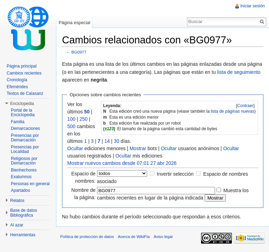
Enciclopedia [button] (22, 103)
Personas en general (30, 183)
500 (71, 126)
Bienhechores (23, 170)
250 (84, 119)
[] (245, 105)
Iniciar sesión (252, 6)
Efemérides (17, 86)
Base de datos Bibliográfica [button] (23, 213)
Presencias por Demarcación (25, 138)
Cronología (17, 79)
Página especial (74, 22)
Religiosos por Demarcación (24, 161)
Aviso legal (163, 236)
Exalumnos (21, 176)
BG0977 (79, 52)
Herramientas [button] (22, 234)
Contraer (245, 105)
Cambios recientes (24, 73)
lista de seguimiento (239, 72)
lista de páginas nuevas (232, 111)
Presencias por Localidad (25, 149)
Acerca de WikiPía (134, 236)
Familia (18, 121)
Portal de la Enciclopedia (23, 113)
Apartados (20, 190)
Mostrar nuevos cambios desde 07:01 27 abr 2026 (122, 163)
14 (107, 141)
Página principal (21, 66)
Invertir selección (175, 174)
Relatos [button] (17, 200)
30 (116, 141)
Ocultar (75, 148)
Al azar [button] (16, 225)
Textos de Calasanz (25, 93)
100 (71, 119)
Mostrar (138, 148)
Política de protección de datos (87, 236)
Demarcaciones (25, 128)
